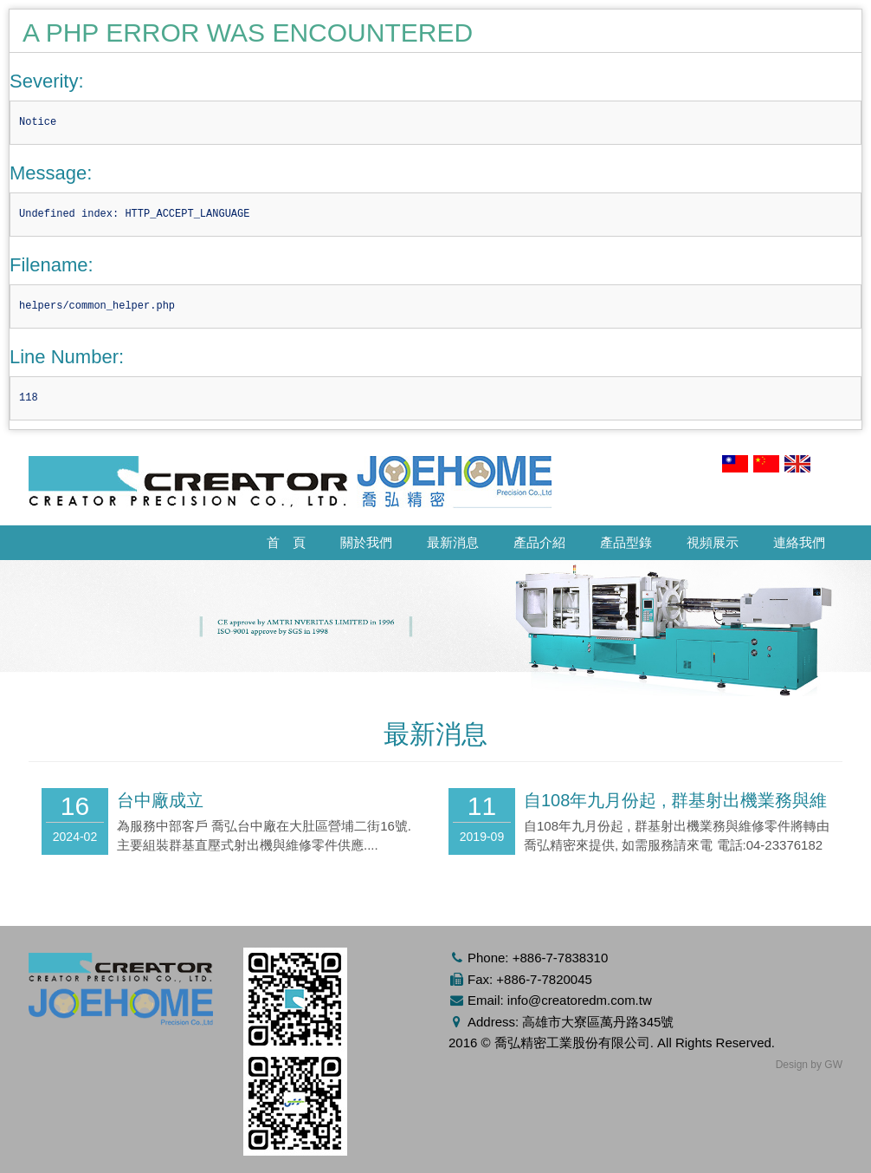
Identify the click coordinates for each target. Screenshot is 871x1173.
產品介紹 (539, 543)
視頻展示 (713, 543)
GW (833, 1065)
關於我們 (366, 543)
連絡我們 (799, 543)
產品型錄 (626, 543)
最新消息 (453, 543)
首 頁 (286, 543)
